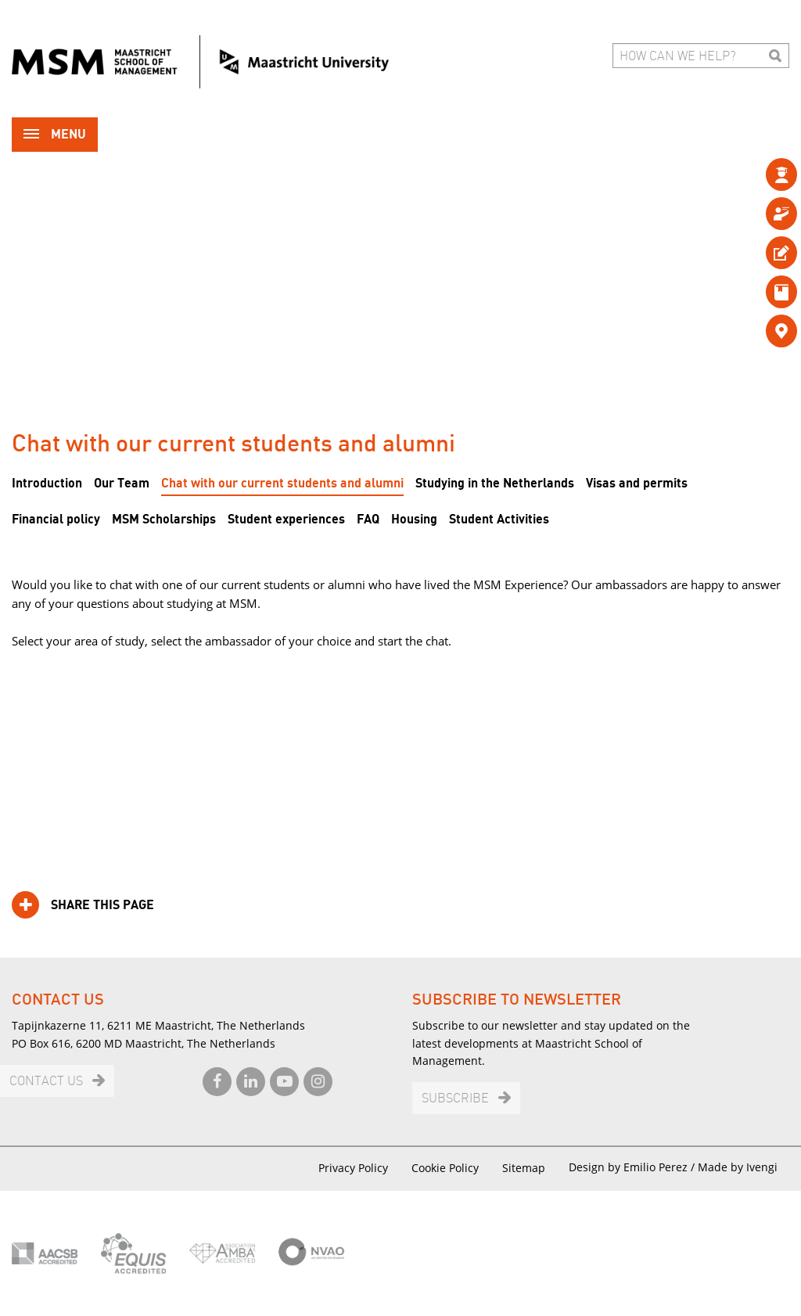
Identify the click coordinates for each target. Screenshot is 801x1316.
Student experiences (286, 519)
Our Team (121, 483)
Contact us (46, 1081)
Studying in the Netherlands (494, 483)
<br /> (400, 740)
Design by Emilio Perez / (633, 1167)
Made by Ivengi (738, 1167)
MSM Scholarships (164, 519)
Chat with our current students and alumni (282, 483)
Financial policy (56, 519)
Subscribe (455, 1099)
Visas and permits (637, 483)
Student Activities (499, 519)
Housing (414, 519)
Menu (54, 136)
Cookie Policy (445, 1167)
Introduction (47, 483)
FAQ (368, 519)
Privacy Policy (353, 1167)
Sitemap (523, 1167)
